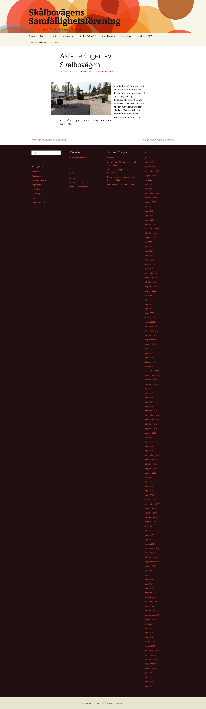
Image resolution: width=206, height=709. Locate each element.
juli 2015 (148, 624)
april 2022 (149, 308)
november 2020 (152, 375)
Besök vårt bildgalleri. (78, 157)
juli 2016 (148, 570)
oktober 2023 (151, 233)
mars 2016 (149, 588)
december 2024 (152, 193)
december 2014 (152, 650)
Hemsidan (35, 171)
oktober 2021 (151, 335)
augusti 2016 (150, 566)
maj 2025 (149, 188)
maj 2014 (149, 681)
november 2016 (152, 552)
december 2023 (152, 228)
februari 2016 (151, 592)
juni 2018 (148, 481)
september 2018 (152, 468)
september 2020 (152, 384)
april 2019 (149, 450)
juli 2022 (148, 295)
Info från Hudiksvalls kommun (47, 139)
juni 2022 (148, 299)
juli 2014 (148, 672)
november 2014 (152, 655)
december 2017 (152, 504)
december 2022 (152, 273)
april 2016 (149, 584)
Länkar (55, 42)
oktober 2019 (151, 424)
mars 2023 (149, 259)
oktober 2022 (151, 282)
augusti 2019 (150, 433)
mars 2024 (149, 220)
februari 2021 (151, 362)
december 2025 (152, 171)
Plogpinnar (36, 184)
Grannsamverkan (36, 36)
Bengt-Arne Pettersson (108, 71)
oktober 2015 (151, 610)
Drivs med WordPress (116, 703)
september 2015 (152, 615)
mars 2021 (149, 357)
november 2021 (152, 331)
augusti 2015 (150, 619)
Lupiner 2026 (112, 157)
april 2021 (149, 353)
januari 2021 (150, 366)
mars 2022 (149, 313)
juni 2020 (148, 393)
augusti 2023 (150, 237)
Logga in (73, 178)
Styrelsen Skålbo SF (37, 42)
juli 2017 (148, 526)
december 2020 (152, 370)
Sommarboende (38, 202)
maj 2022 (149, 304)
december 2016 (152, 548)
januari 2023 (150, 268)
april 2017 (149, 539)
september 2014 (152, 663)
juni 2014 (148, 677)
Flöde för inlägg (76, 182)
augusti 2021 (150, 344)
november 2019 (152, 419)
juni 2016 (148, 575)
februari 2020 (151, 410)
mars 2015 (149, 637)
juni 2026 (148, 157)
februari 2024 (151, 224)
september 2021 (152, 339)
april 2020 (149, 402)
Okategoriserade (85, 71)
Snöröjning (36, 198)
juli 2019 (148, 437)
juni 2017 (148, 530)
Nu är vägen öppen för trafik (160, 139)
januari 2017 (150, 544)
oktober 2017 (151, 513)
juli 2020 (148, 388)
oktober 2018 (151, 464)
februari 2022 (151, 317)
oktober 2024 (151, 197)
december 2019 (152, 415)
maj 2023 (149, 251)
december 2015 (152, 601)
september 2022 (152, 286)
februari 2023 (151, 264)
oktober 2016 (151, 557)
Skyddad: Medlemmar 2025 (92, 703)
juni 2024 (148, 206)
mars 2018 (149, 495)
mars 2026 (149, 162)
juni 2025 (148, 184)
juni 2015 (148, 628)
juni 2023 (148, 246)
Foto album (126, 36)
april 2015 (149, 632)
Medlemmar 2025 (144, 36)
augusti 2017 (150, 521)
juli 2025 (148, 180)
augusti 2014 (150, 668)
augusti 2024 (150, 202)
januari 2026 (150, 166)
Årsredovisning (108, 36)
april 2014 (149, 686)
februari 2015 (151, 641)
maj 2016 (149, 579)
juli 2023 (148, 242)
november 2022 (152, 277)
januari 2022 (150, 322)
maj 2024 (149, 211)
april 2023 (149, 255)
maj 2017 (149, 535)
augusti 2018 (150, 473)
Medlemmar (36, 176)
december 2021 (152, 326)
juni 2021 (148, 348)
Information (68, 36)
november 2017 (152, 508)
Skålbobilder (36, 189)
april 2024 (149, 215)
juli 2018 (148, 477)
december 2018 (152, 455)
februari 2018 (151, 499)
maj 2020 (149, 397)
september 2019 (152, 428)
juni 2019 (148, 441)
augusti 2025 (150, 175)
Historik (53, 36)
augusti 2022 (150, 291)
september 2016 (152, 561)
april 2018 (149, 490)
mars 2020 (149, 406)
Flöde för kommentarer (79, 186)
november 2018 (152, 459)
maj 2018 (149, 486)
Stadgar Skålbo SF (88, 36)
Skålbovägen (37, 193)
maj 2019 (149, 446)
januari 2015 (150, 646)
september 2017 (152, 517)
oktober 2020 (151, 379)
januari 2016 (150, 597)
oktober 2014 (151, 659)
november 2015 (152, 606)
